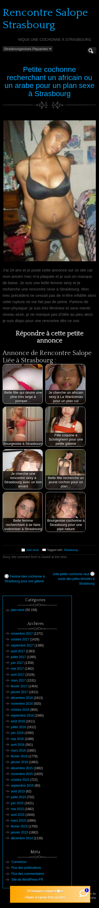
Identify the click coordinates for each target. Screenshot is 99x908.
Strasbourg (71, 549)
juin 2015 (17, 803)
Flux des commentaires (27, 874)
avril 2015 (18, 815)
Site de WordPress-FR (27, 879)
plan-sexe (32, 549)
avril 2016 (18, 745)
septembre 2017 (22, 645)
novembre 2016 (22, 703)
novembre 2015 (22, 774)
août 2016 (18, 721)
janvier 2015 (19, 832)
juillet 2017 (18, 657)
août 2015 (18, 791)
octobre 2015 (20, 780)
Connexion (18, 862)
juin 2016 (17, 733)
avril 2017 (18, 675)
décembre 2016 (22, 698)
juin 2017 (17, 663)
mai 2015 (17, 809)
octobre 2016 (20, 710)
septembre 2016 (22, 715)
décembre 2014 (22, 838)
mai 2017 (17, 668)
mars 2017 (18, 680)
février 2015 (19, 826)
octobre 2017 (20, 639)
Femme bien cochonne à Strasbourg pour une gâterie (24, 578)
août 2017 (18, 651)
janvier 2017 (19, 692)
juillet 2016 (18, 727)
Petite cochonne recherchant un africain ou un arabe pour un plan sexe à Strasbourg (49, 81)
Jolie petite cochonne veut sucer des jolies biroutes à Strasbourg (74, 578)
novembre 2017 (22, 633)
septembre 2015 (22, 785)
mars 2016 (18, 750)
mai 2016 (17, 739)
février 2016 (19, 756)
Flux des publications (26, 868)
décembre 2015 (22, 768)
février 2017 (19, 686)
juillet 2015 (18, 797)
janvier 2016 (19, 762)
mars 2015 (18, 820)
